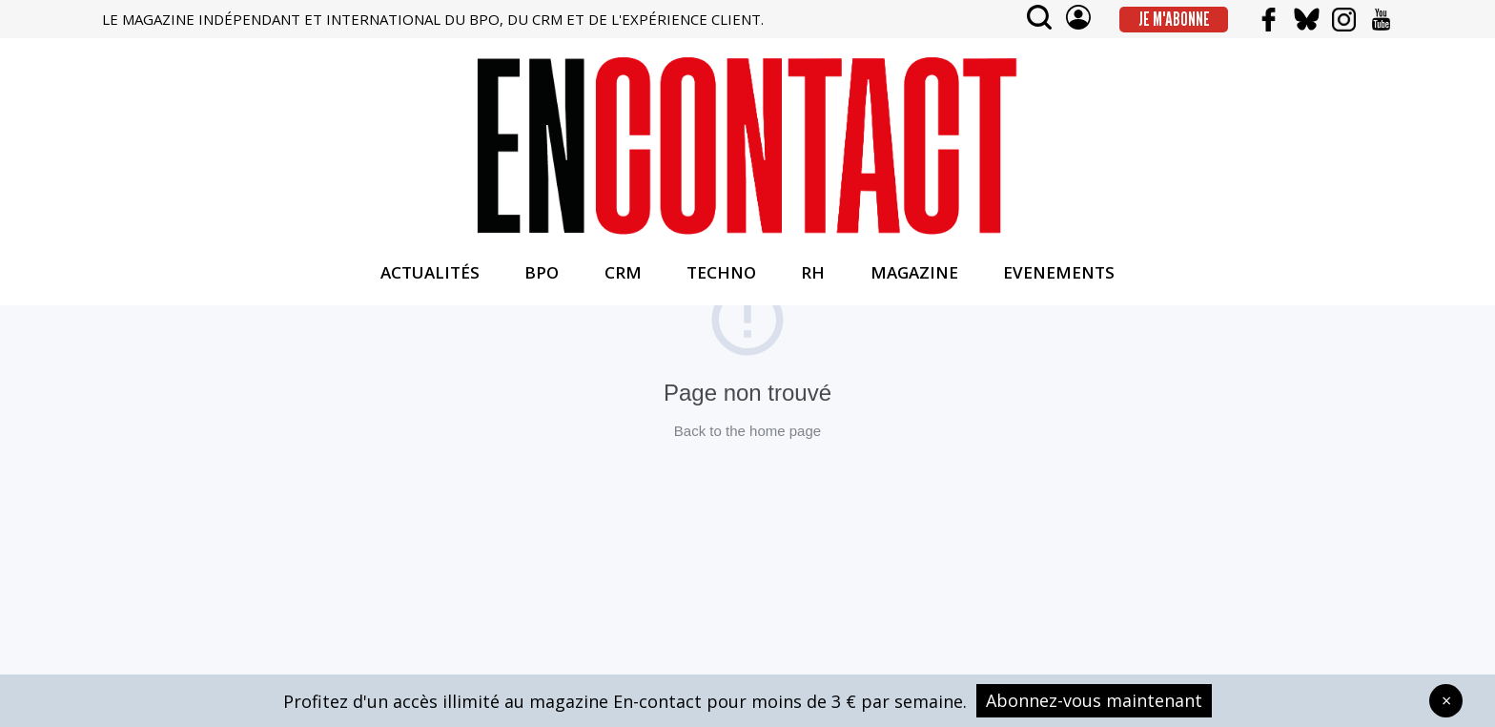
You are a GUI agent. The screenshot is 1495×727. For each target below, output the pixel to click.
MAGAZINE (914, 272)
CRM (623, 272)
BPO (541, 272)
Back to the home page (747, 431)
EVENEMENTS (1059, 272)
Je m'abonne (1174, 19)
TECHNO (721, 272)
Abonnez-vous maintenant (1094, 700)
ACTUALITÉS (430, 272)
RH (813, 272)
